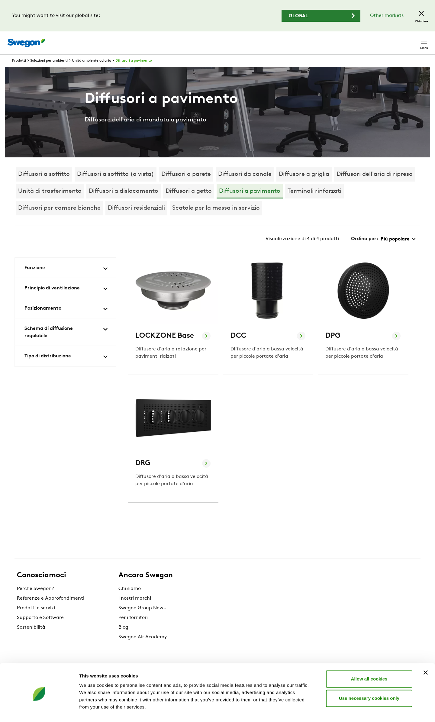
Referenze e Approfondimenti (50, 609)
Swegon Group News (142, 619)
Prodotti (19, 72)
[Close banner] (426, 651)
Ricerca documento (313, 40)
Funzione (66, 280)
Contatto (412, 40)
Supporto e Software (40, 629)
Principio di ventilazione (66, 300)
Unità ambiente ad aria (91, 72)
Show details (317, 710)
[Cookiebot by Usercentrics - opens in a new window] (39, 710)
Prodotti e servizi (36, 619)
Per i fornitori (133, 629)
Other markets (387, 15)
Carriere (353, 39)
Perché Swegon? (35, 600)
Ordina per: (364, 250)
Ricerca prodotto (260, 39)
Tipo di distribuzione (66, 368)
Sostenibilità (31, 638)
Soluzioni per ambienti (49, 72)
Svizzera (381, 39)
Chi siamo (129, 600)
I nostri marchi (134, 609)
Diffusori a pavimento (133, 72)
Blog (123, 638)
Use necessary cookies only (369, 676)
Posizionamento (66, 320)
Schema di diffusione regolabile (66, 343)
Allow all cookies (369, 657)
